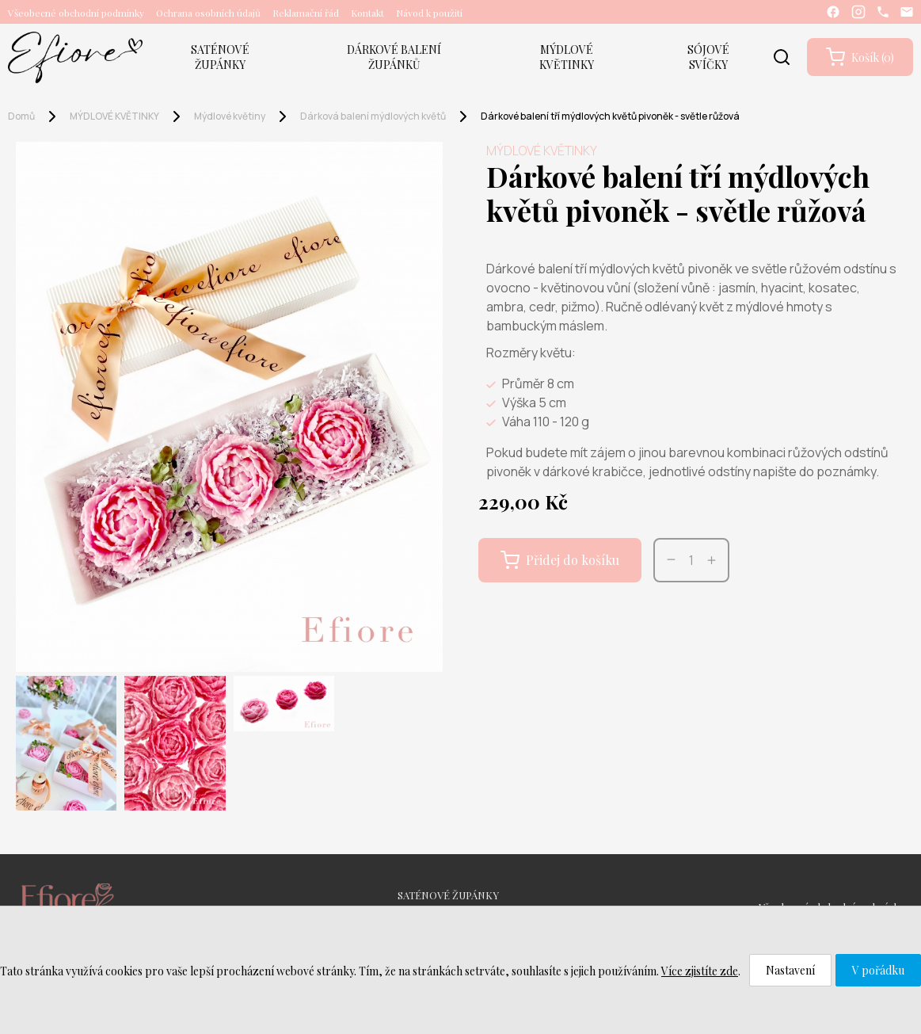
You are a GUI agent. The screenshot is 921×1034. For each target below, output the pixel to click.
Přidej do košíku (559, 560)
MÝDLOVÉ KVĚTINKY (566, 57)
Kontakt (367, 12)
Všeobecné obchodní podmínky (76, 12)
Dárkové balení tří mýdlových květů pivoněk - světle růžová (610, 116)
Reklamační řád (305, 12)
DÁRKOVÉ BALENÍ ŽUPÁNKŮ (394, 57)
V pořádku (878, 970)
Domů (21, 116)
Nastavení (790, 970)
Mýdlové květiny (229, 116)
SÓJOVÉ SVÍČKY (708, 57)
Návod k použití (429, 12)
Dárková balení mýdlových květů (373, 116)
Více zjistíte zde (699, 971)
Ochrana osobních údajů (208, 12)
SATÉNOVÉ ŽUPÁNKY (220, 57)
